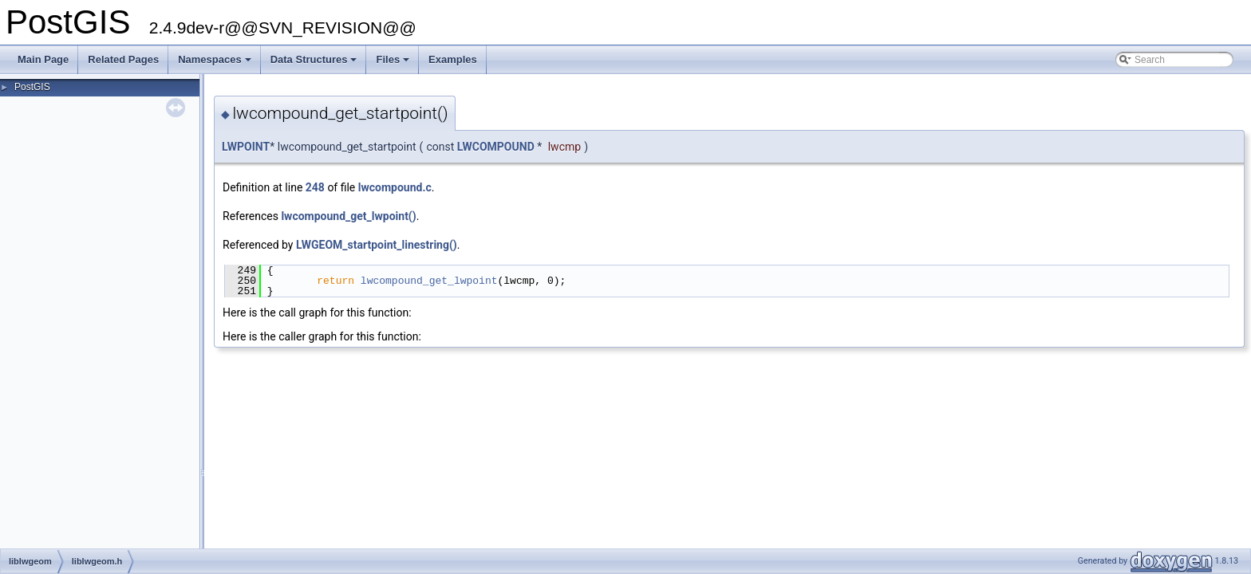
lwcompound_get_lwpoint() (348, 216)
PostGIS (32, 86)
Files (394, 63)
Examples (452, 59)
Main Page (43, 59)
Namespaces (216, 63)
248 (315, 187)
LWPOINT (246, 146)
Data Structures (315, 63)
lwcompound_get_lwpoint (429, 280)
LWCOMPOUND (496, 146)
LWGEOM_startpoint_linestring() (376, 244)
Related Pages (123, 59)
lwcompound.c (395, 187)
